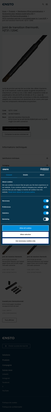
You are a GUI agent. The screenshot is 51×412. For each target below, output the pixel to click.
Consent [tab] (9, 175)
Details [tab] (25, 175)
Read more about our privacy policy (21, 192)
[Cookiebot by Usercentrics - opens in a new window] (40, 169)
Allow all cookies (26, 228)
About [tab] (42, 175)
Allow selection (25, 234)
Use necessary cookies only (25, 241)
